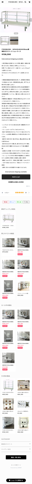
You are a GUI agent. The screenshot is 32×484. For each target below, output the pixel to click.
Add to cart (16, 177)
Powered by (16, 467)
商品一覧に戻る (16, 457)
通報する (28, 186)
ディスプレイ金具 (5, 449)
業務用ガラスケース (6, 444)
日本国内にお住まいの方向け (16, 182)
